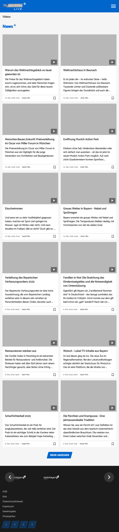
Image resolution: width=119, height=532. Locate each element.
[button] (10, 477)
